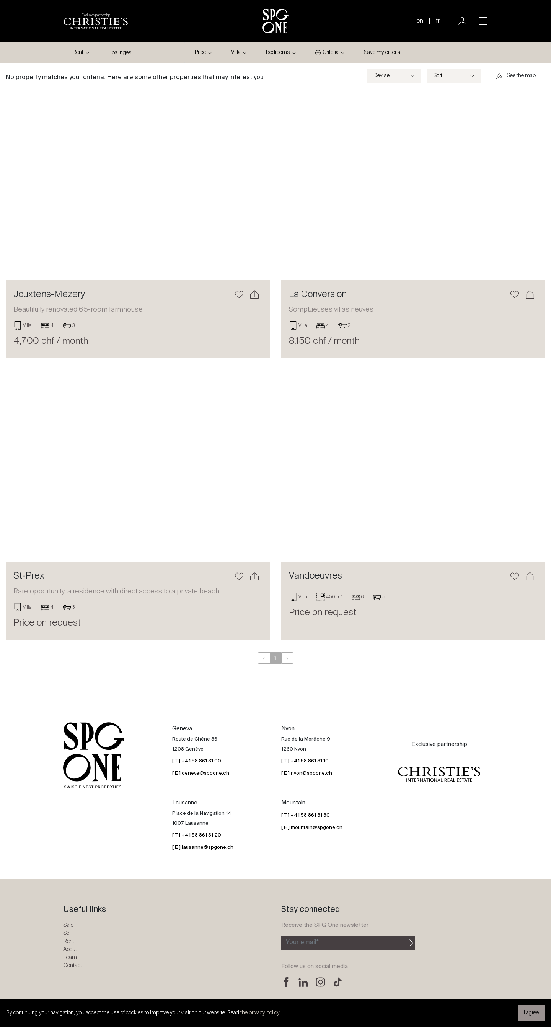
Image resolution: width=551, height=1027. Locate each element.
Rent (78, 52)
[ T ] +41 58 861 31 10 (305, 761)
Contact (72, 965)
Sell (67, 933)
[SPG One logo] (275, 21)
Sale (68, 925)
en (419, 21)
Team (70, 957)
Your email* (302, 942)
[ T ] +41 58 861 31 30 (305, 815)
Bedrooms (278, 52)
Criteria (327, 52)
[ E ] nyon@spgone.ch (306, 773)
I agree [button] (531, 1013)
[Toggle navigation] (483, 21)
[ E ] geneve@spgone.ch (200, 773)
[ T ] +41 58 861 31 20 (196, 835)
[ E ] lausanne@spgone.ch (202, 847)
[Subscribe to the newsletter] (342, 943)
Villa (236, 52)
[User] (462, 21)
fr (438, 21)
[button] (26, 184)
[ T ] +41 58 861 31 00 (196, 761)
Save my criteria (382, 52)
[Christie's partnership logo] (95, 21)
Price (200, 52)
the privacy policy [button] (260, 1013)
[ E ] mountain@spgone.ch (311, 827)
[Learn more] (138, 184)
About (70, 949)
